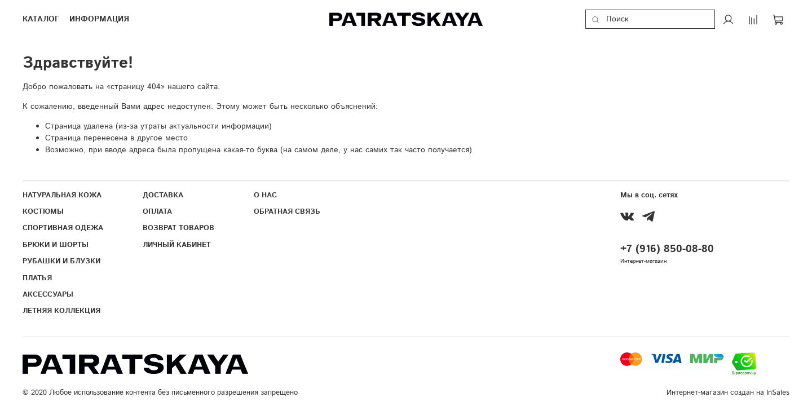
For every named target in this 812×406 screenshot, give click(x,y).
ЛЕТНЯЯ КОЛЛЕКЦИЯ (61, 311)
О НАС (265, 195)
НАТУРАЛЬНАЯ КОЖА (62, 195)
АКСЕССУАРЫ (48, 294)
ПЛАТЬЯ (37, 278)
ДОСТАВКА (163, 195)
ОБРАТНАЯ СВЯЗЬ (287, 211)
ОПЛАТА (157, 211)
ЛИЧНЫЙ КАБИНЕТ (177, 245)
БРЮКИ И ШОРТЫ (56, 245)
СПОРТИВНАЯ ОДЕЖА (63, 228)
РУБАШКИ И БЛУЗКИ (61, 261)
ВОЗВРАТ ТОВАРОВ (178, 228)
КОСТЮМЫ (43, 211)
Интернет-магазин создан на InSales (728, 392)
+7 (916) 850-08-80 (667, 249)
